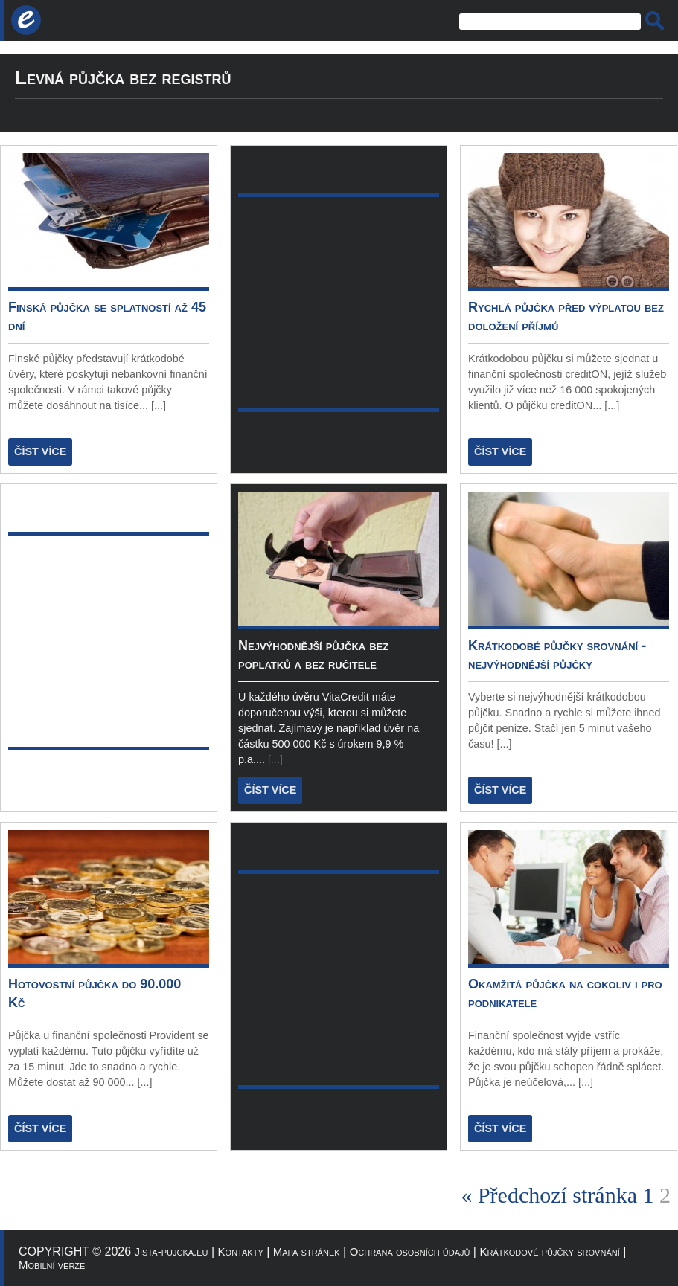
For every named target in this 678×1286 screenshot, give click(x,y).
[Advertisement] (108, 641)
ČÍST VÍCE (40, 451)
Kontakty (240, 1251)
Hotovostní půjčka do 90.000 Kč (94, 993)
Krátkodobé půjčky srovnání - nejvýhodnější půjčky (557, 655)
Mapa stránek (306, 1251)
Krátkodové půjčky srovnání (549, 1251)
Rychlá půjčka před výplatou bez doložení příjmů (566, 316)
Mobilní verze (52, 1264)
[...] (158, 405)
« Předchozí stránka (549, 1195)
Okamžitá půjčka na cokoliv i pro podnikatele (565, 993)
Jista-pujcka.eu (171, 1251)
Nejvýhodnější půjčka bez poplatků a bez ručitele (313, 655)
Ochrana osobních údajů (410, 1251)
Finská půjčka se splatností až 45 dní (107, 316)
